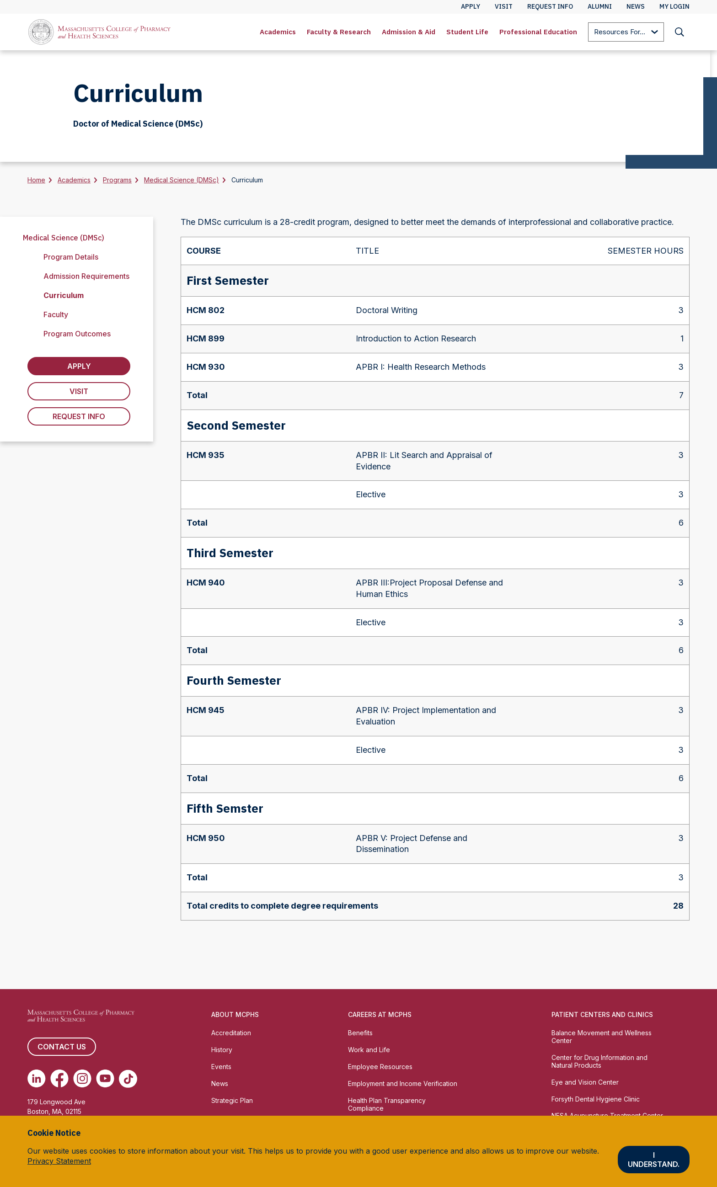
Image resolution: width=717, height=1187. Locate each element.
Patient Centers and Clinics (602, 1014)
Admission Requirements (86, 276)
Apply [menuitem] (470, 6)
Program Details (70, 256)
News (219, 1083)
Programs (117, 180)
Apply (79, 366)
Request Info (79, 416)
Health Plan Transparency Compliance (387, 1104)
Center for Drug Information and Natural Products (599, 1061)
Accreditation (231, 1033)
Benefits (360, 1033)
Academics (278, 31)
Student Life (467, 31)
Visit (79, 391)
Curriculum (63, 295)
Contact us (61, 1046)
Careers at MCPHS (380, 1014)
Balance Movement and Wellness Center (601, 1036)
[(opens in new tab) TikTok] (128, 1079)
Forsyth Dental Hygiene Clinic (595, 1099)
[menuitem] (277, 32)
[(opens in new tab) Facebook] (59, 1079)
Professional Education (538, 31)
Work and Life (369, 1050)
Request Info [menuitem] (550, 6)
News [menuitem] (635, 6)
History (221, 1050)
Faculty (55, 314)
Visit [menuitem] (504, 6)
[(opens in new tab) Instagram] (82, 1079)
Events (221, 1066)
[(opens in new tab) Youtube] (105, 1079)
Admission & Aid (408, 31)
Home (36, 180)
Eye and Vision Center (585, 1082)
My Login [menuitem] (674, 6)
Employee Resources (380, 1066)
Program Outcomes (77, 333)
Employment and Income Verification (402, 1083)
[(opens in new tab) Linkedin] (36, 1079)
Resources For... (626, 32)
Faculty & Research (339, 31)
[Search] (679, 32)
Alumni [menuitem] (600, 6)
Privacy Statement (59, 1161)
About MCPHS (235, 1014)
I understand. (654, 1159)
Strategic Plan (232, 1100)
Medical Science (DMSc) (181, 180)
